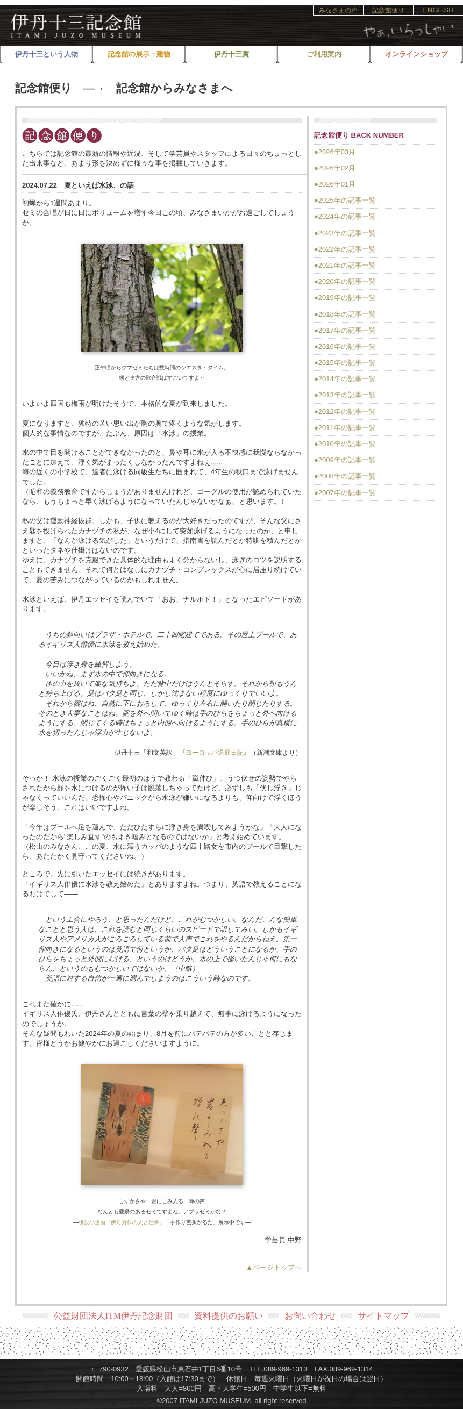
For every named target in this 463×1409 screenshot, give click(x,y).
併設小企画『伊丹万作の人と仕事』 (122, 1222)
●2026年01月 (334, 184)
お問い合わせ (310, 1315)
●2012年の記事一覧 (345, 411)
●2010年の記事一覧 (345, 444)
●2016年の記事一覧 (345, 346)
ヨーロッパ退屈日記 (215, 752)
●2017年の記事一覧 (345, 330)
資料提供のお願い (228, 1315)
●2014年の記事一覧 (345, 379)
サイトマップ (383, 1315)
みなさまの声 (338, 10)
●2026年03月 (334, 152)
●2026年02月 (334, 168)
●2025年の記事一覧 (345, 200)
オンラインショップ (416, 54)
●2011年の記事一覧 (345, 428)
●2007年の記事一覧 (345, 493)
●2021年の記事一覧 (345, 265)
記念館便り (388, 10)
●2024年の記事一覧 (345, 216)
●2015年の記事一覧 (345, 363)
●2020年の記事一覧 (345, 281)
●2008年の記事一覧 (345, 476)
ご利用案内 (324, 54)
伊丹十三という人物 (46, 54)
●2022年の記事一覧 (345, 249)
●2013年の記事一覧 (345, 395)
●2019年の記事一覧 (345, 298)
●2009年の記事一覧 (345, 460)
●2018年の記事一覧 (345, 314)
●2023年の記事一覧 (345, 233)
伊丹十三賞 (231, 54)
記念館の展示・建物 (139, 54)
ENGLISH (438, 10)
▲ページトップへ (274, 1267)
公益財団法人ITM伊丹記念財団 (113, 1315)
